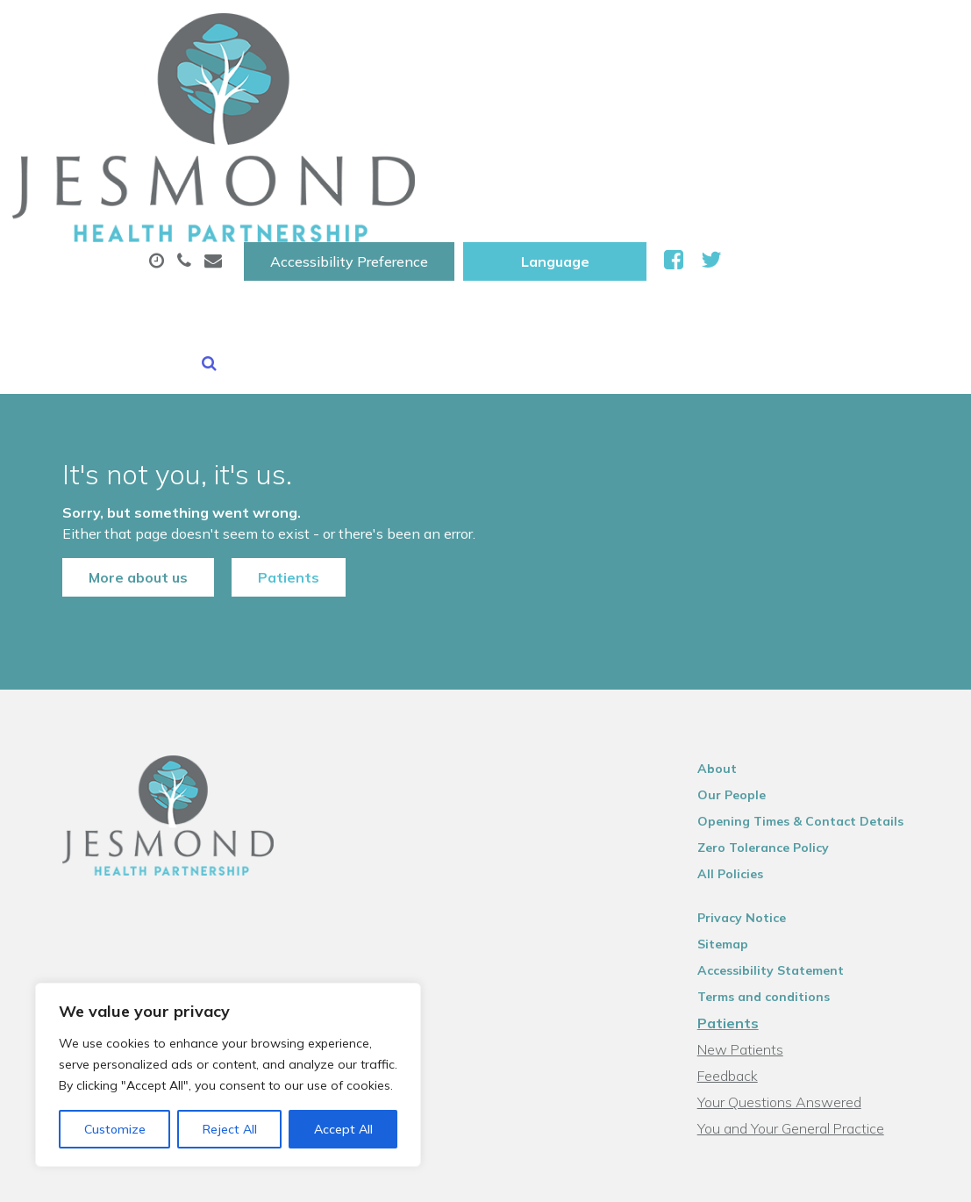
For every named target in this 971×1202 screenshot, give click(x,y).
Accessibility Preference (586, 32)
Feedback (740, 903)
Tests (869, 87)
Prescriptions (599, 87)
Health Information (485, 148)
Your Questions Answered (792, 930)
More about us (111, 386)
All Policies (743, 702)
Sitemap (735, 772)
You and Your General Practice (803, 956)
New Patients (310, 148)
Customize (115, 1129)
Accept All (343, 1129)
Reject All (230, 1129)
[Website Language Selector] (791, 32)
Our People (744, 623)
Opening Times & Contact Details (813, 649)
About (296, 87)
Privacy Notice (754, 746)
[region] (228, 1075)
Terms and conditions (776, 825)
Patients (262, 386)
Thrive (917, 1175)
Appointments (440, 87)
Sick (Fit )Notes (747, 87)
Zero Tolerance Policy (776, 675)
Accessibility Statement (783, 798)
